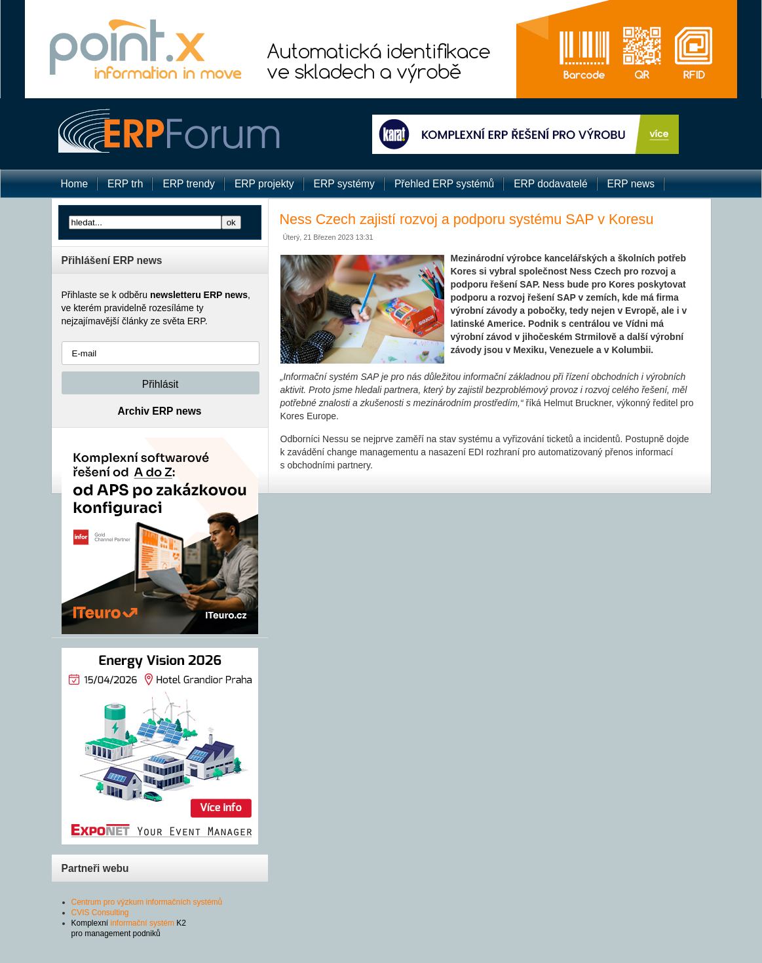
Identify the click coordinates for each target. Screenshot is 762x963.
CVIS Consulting (100, 912)
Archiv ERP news (160, 411)
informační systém (142, 923)
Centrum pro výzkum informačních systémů (147, 902)
